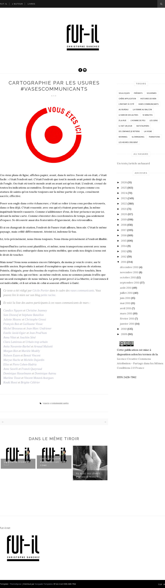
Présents (138, 93)
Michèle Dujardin (34, 360)
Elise (6, 364)
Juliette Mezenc (12, 319)
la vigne (148, 131)
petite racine (48, 295)
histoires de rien (148, 98)
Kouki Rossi (10, 382)
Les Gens (154, 120)
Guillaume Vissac (33, 324)
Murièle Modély (30, 351)
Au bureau (123, 109)
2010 (124, 328)
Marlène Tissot (12, 378)
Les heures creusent (128, 142)
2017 (123, 230)
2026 (124, 182)
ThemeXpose (15, 584)
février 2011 (127, 318)
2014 (124, 246)
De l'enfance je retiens (129, 131)
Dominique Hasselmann (17, 373)
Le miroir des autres (128, 115)
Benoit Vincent (32, 355)
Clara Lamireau (12, 342)
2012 (124, 256)
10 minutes (147, 115)
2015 (123, 240)
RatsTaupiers (142, 126)
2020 (124, 214)
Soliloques (124, 93)
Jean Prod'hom (38, 333)
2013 (124, 251)
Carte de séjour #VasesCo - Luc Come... (50, 462)
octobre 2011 (128, 277)
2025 (124, 187)
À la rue (122, 120)
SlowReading (138, 137)
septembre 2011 (129, 282)
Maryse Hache (11, 360)
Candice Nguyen (12, 310)
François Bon (11, 324)
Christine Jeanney (36, 310)
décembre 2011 (129, 267)
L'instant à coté (126, 104)
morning (123, 137)
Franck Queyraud (31, 369)
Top (161, 584)
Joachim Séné (28, 337)
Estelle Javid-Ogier (14, 333)
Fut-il (3, 4)
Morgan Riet (10, 351)
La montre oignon (16, 462)
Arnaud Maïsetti (43, 346)
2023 (124, 198)
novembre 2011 (129, 272)
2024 (124, 193)
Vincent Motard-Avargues (39, 378)
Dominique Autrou (45, 373)
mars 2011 (126, 313)
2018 (124, 224)
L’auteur (17, 4)
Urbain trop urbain (36, 342)
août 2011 (126, 287)
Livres (31, 4)
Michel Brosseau (13, 328)
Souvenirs (151, 93)
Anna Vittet (9, 337)
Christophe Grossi (35, 319)
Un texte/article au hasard (133, 163)
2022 (124, 203)
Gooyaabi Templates (44, 584)
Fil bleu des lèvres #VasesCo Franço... (88, 475)
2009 (124, 334)
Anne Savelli (10, 369)
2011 (123, 261)
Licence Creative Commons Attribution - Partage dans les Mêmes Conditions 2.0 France (140, 363)
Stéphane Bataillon (33, 315)
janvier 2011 (127, 323)
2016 (124, 235)
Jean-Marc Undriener (39, 328)
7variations (154, 137)
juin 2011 (125, 298)
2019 (124, 219)
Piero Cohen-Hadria (25, 364)
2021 (124, 208)
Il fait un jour (125, 126)
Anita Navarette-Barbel (16, 346)
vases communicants (82, 290)
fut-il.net (5, 528)
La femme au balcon (142, 109)
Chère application (127, 98)
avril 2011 (125, 308)
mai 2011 (125, 303)
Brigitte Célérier (30, 382)
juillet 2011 (126, 292)
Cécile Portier (41, 290)
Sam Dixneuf (10, 315)
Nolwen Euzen (11, 355)
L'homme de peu (138, 120)
